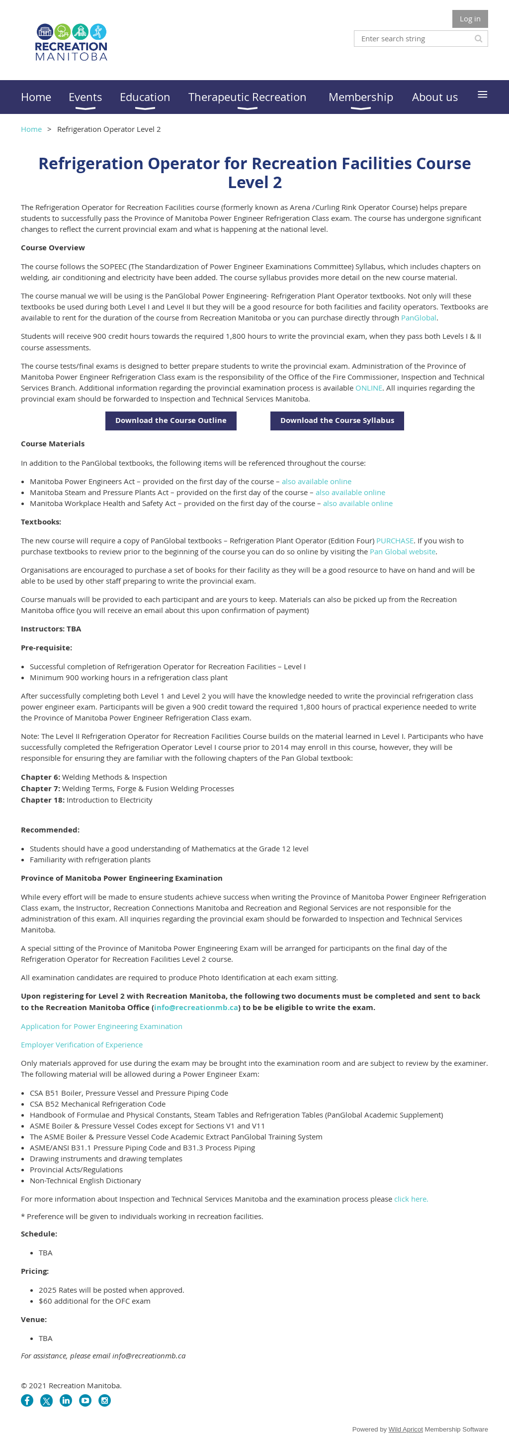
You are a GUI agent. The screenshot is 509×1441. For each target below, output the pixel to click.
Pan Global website (402, 551)
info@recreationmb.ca (196, 1007)
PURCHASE (395, 540)
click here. (411, 1199)
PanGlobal (418, 317)
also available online (316, 481)
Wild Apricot (406, 1429)
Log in (470, 18)
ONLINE (368, 388)
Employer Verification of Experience (82, 1044)
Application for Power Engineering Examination (101, 1026)
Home (31, 129)
